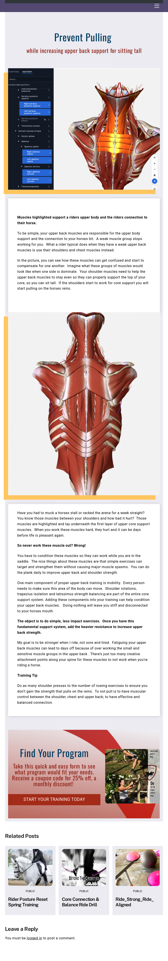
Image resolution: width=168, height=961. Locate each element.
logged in (34, 938)
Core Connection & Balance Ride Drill (80, 901)
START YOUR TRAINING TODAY (54, 799)
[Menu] (156, 6)
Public (30, 891)
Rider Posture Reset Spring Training (27, 901)
